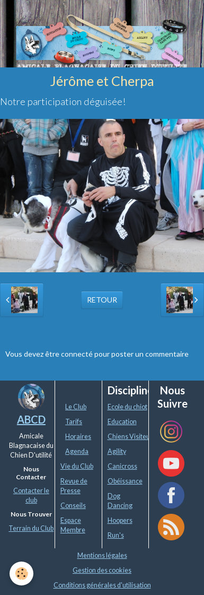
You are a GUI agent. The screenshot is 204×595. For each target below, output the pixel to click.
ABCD (31, 419)
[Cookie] (21, 573)
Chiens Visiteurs (132, 437)
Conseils (73, 506)
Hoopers (120, 520)
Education (122, 422)
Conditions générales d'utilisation (102, 585)
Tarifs (73, 422)
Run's (116, 535)
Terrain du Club (31, 528)
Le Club (75, 407)
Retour (102, 299)
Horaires (78, 437)
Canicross (122, 466)
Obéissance (125, 481)
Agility (117, 451)
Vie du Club (76, 466)
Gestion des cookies (102, 570)
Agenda (76, 451)
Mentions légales (102, 555)
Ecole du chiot (127, 407)
